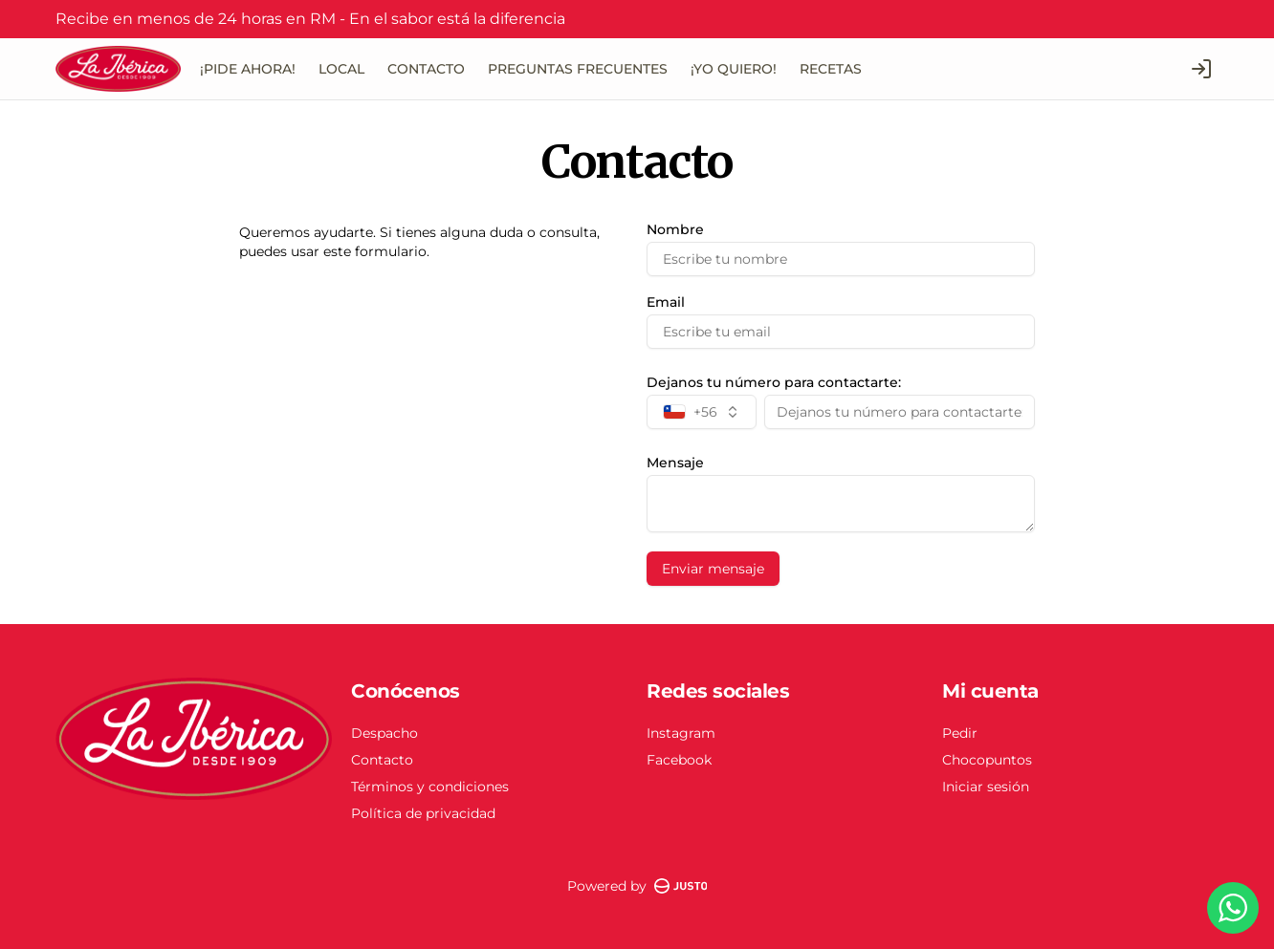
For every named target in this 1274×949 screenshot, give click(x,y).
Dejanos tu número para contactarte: (774, 382)
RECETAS (831, 68)
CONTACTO (426, 68)
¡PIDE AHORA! (248, 68)
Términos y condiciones (430, 786)
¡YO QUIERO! (734, 68)
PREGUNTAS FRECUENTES (578, 68)
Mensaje (675, 462)
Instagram (681, 733)
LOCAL (341, 68)
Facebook (679, 759)
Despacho (384, 733)
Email (666, 302)
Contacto (382, 759)
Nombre (675, 229)
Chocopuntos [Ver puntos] (987, 759)
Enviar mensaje (713, 568)
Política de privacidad (423, 813)
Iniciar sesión (985, 786)
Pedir (959, 733)
